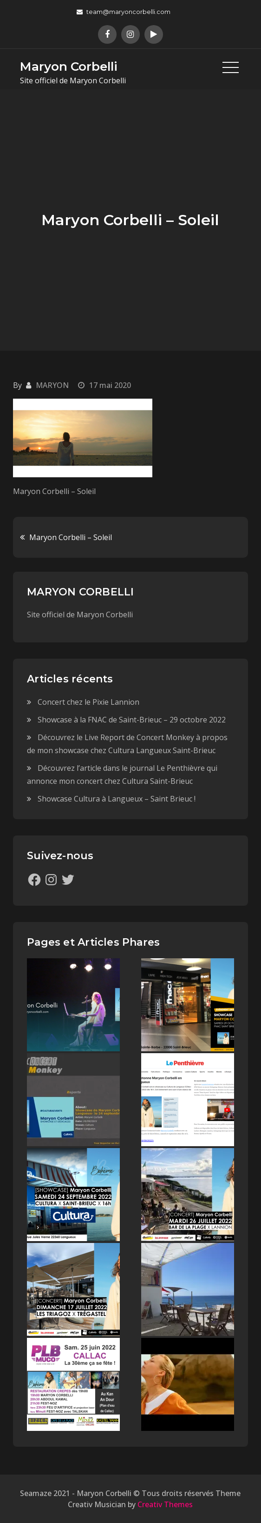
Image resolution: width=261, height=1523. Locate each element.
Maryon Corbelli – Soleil (70, 537)
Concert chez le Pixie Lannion (88, 702)
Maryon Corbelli (68, 66)
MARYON (52, 385)
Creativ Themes (165, 1504)
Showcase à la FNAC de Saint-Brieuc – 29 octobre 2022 (132, 720)
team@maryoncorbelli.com (123, 11)
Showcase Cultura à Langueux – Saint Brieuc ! (117, 799)
